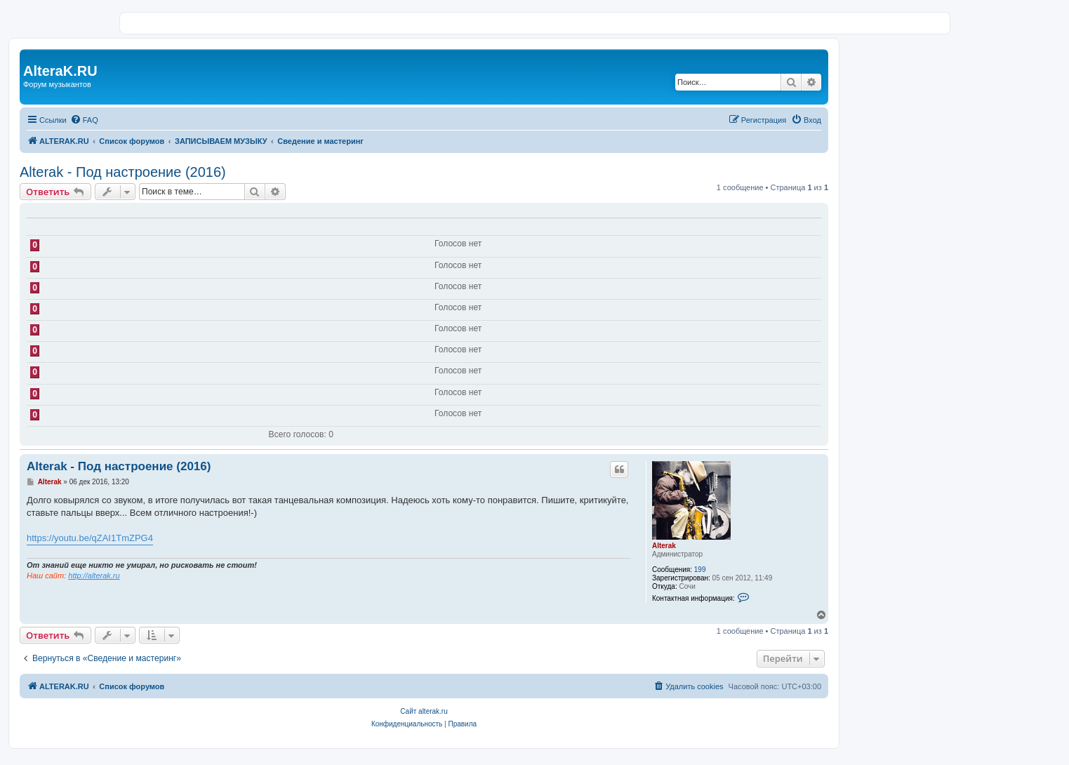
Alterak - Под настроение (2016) (123, 172)
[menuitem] (84, 120)
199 (700, 569)
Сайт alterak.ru (424, 711)
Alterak (664, 546)
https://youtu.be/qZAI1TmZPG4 (90, 538)
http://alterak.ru (93, 575)
